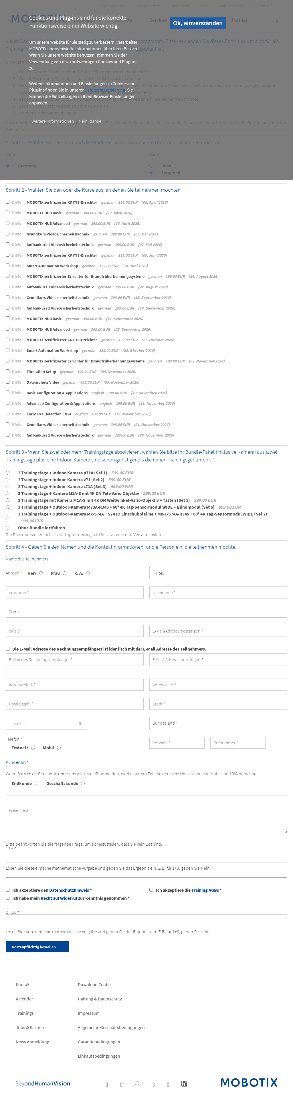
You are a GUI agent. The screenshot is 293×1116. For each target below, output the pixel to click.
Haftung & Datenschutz (100, 999)
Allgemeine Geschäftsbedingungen (111, 1027)
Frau (55, 573)
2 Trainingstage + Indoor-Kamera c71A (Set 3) (75, 486)
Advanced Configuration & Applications (93, 403)
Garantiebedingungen (99, 1041)
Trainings (25, 1013)
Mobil (48, 747)
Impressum (89, 1013)
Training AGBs (205, 890)
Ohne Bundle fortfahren (41, 527)
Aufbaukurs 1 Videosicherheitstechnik (87, 244)
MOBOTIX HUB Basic (72, 212)
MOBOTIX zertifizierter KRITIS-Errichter (90, 202)
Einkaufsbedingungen (99, 1056)
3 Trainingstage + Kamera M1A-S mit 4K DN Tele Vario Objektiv (91, 493)
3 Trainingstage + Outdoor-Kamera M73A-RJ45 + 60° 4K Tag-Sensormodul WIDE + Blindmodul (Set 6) (129, 507)
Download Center (94, 984)
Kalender (24, 999)
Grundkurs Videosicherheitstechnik (85, 234)
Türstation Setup (74, 371)
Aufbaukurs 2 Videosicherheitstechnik (90, 287)
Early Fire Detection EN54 (81, 414)
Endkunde (21, 783)
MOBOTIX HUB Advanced (76, 223)
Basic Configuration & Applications (89, 392)
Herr (31, 573)
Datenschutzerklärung (104, 90)
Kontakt (23, 984)
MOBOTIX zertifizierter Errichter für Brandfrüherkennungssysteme (115, 276)
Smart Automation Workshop (80, 265)
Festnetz (19, 747)
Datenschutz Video (75, 382)
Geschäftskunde (62, 783)
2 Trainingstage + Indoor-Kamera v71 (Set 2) (74, 479)
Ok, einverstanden (198, 23)
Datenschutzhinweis (69, 890)
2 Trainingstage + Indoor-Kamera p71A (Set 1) (75, 472)
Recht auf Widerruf (59, 898)
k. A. (78, 573)
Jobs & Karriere (30, 1027)
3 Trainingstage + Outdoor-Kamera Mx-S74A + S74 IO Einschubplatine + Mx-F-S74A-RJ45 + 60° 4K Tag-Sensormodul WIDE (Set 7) (142, 517)
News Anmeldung (32, 1041)
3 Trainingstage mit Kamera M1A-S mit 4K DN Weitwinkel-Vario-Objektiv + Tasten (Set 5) (117, 500)
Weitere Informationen (52, 121)
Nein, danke (90, 121)
